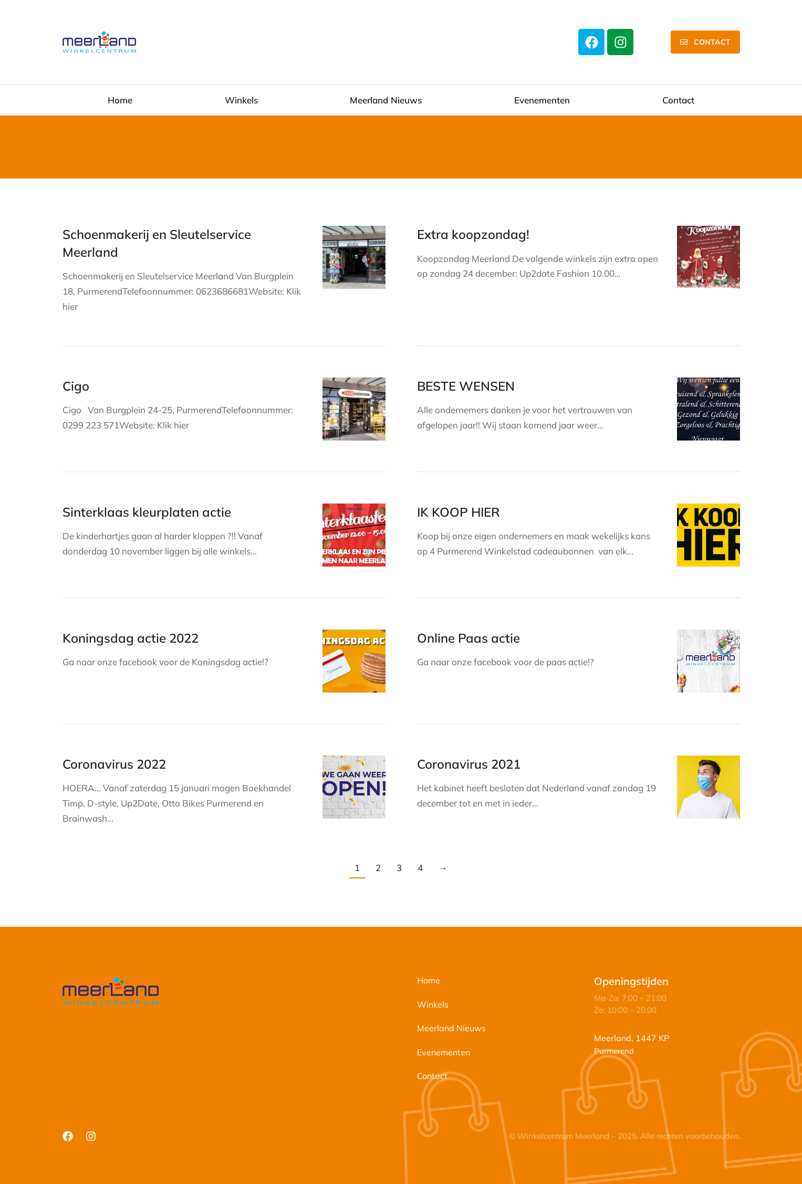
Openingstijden (631, 981)
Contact (705, 42)
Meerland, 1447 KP (631, 1038)
